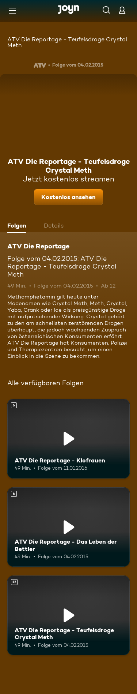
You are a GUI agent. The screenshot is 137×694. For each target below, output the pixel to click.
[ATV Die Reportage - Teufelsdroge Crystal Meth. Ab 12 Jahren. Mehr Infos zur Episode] (68, 615)
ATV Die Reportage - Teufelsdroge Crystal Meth (67, 42)
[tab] (18, 226)
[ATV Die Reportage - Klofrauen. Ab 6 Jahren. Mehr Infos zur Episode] (68, 439)
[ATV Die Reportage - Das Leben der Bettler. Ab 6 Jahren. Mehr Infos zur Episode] (68, 527)
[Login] (122, 10)
